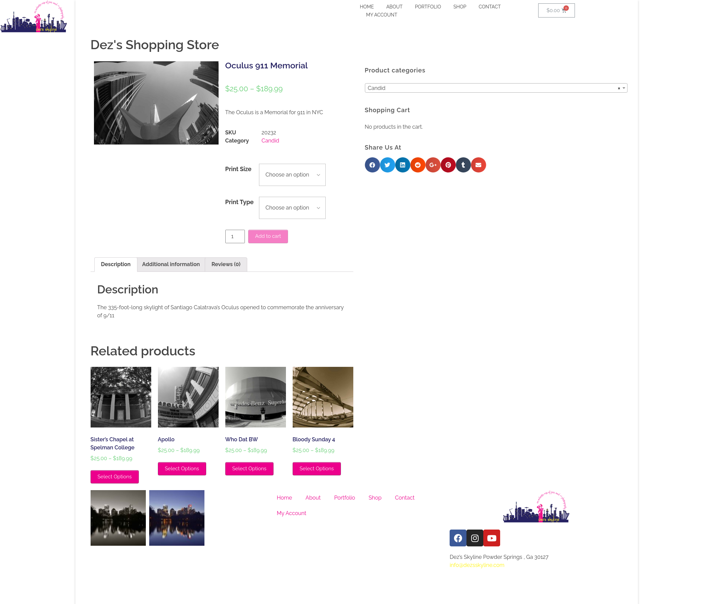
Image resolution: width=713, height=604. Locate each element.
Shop (374, 498)
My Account (291, 513)
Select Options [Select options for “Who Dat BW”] (249, 469)
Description (116, 264)
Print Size (238, 168)
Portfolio (344, 498)
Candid (270, 140)
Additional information (171, 264)
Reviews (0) (226, 264)
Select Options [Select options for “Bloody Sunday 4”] (317, 469)
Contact (405, 498)
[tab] (115, 264)
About (313, 498)
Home (284, 498)
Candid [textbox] (574, 88)
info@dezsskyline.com (477, 565)
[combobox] (576, 88)
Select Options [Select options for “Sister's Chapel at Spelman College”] (115, 477)
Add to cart (268, 236)
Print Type (239, 201)
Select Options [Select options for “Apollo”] (182, 469)
